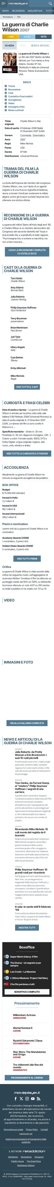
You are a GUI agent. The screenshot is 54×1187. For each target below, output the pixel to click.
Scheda (9, 45)
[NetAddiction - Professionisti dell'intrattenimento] (34, 1151)
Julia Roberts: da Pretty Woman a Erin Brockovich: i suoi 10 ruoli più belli (31, 754)
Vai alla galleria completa (27, 723)
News (5, 10)
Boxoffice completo (27, 991)
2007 (22, 139)
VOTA (44, 36)
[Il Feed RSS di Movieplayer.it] (38, 1098)
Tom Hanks (16, 278)
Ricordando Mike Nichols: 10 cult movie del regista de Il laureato (31, 832)
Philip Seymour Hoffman (23, 307)
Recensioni (18, 10)
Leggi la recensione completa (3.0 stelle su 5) (27, 252)
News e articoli (16, 110)
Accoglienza (14, 99)
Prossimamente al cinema (27, 1077)
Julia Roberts (17, 296)
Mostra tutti (27, 927)
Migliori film (35, 10)
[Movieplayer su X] (21, 1098)
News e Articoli (40, 45)
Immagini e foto (16, 106)
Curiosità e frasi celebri (20, 96)
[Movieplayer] (27, 1092)
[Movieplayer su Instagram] (27, 1098)
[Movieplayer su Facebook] (15, 1098)
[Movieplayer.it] (18, 3)
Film (19, 17)
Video (11, 103)
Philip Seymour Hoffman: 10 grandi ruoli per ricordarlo (31, 871)
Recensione (14, 89)
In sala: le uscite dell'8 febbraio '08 (33, 908)
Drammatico (39, 135)
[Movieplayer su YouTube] (33, 1098)
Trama (11, 86)
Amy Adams (17, 287)
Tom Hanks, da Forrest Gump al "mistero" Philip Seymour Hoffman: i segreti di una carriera (32, 787)
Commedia (25, 135)
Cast (10, 92)
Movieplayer (8, 17)
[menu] (3, 3)
